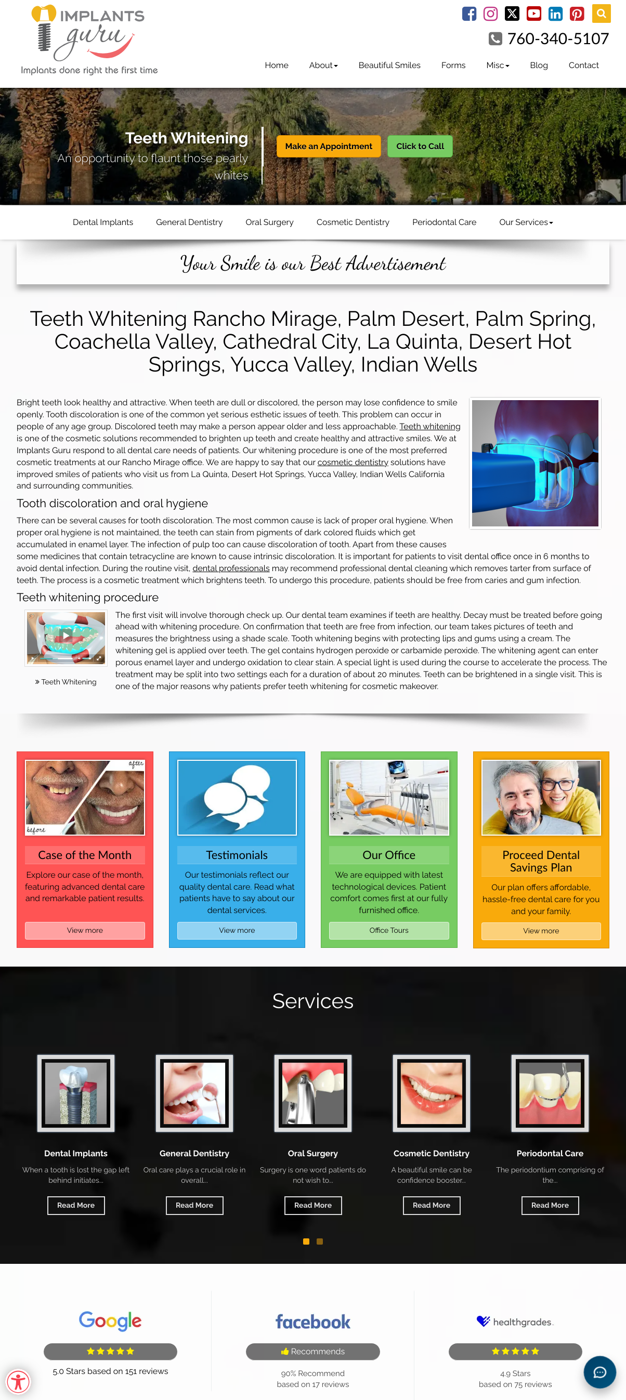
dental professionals (230, 568)
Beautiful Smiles (390, 65)
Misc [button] (498, 65)
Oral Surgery (270, 222)
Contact (584, 65)
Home (276, 65)
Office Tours (389, 931)
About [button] (323, 65)
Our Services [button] (526, 222)
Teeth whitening (429, 426)
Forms (453, 65)
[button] (306, 1241)
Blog (539, 65)
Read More (76, 1205)
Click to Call (420, 146)
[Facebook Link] (469, 17)
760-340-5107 (558, 38)
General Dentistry (189, 222)
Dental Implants (103, 222)
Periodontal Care (444, 222)
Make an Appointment (329, 146)
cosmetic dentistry (353, 462)
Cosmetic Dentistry (353, 222)
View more (85, 931)
